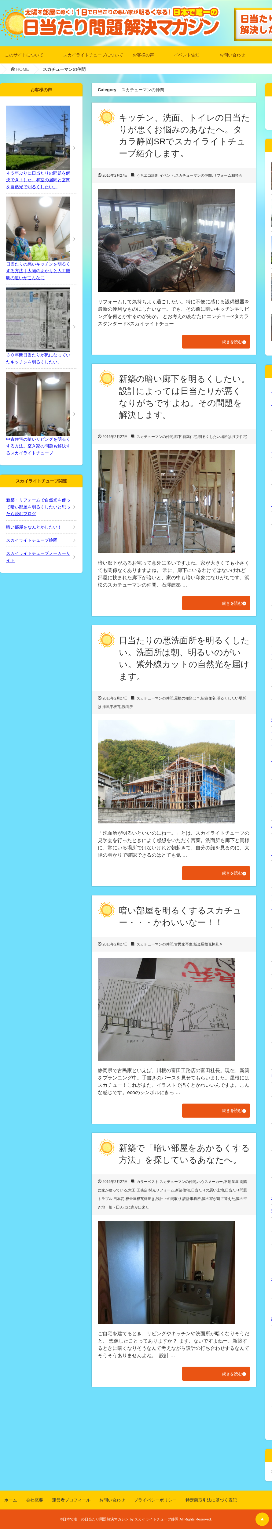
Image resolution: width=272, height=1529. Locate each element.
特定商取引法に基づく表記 (211, 1500)
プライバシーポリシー (155, 1500)
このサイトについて (24, 55)
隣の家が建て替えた (218, 1201)
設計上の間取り (169, 1201)
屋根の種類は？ (187, 699)
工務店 (142, 1193)
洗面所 (127, 708)
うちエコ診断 (148, 175)
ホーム (10, 1500)
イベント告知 (187, 55)
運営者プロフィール (71, 1500)
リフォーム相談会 (227, 175)
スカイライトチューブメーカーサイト (38, 556)
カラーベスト (148, 1184)
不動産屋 (231, 1184)
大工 (131, 1193)
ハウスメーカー (210, 1184)
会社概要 (34, 1500)
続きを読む (228, 342)
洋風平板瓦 (111, 708)
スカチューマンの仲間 (193, 175)
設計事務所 (191, 1201)
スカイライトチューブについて (93, 55)
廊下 (178, 437)
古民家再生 (183, 946)
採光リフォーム (161, 1193)
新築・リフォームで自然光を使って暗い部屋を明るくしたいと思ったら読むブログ (38, 506)
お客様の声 (143, 55)
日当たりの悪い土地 (207, 1193)
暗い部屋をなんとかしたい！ (34, 527)
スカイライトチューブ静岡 (31, 540)
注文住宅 (239, 437)
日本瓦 (118, 1201)
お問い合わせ (232, 55)
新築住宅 (189, 437)
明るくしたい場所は (214, 437)
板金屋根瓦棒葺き (208, 946)
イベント (167, 175)
